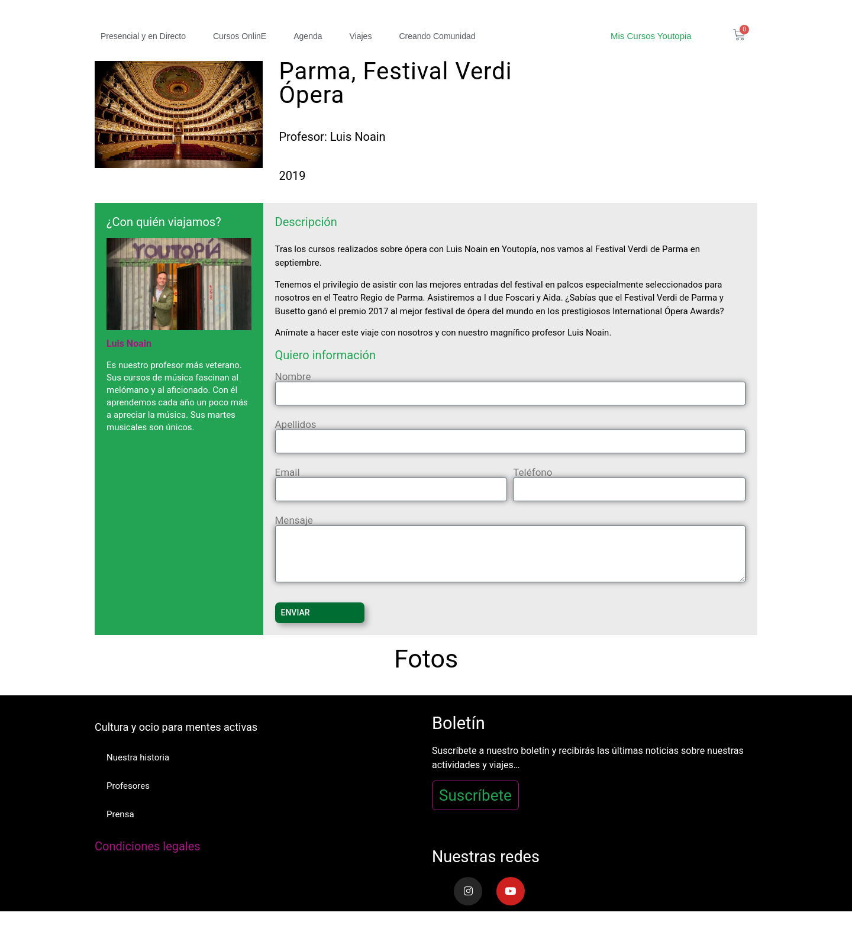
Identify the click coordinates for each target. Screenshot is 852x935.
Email (287, 473)
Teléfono (532, 473)
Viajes (361, 36)
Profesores (128, 786)
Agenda (307, 36)
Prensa (120, 814)
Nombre (293, 377)
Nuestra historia (137, 757)
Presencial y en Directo (143, 36)
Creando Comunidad (437, 36)
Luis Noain (128, 343)
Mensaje (294, 520)
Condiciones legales (148, 846)
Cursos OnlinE (239, 36)
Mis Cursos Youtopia (651, 36)
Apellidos (296, 425)
